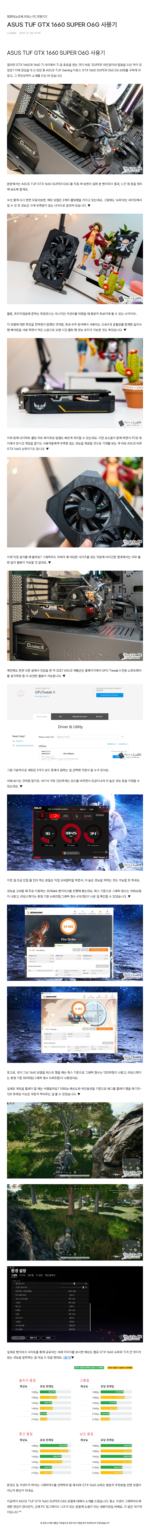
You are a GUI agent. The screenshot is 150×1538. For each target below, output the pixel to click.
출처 (67, 1357)
